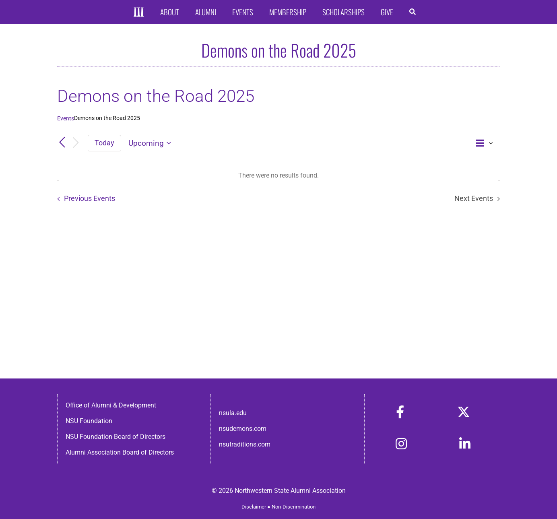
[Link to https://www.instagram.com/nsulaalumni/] (401, 443)
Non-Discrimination (294, 507)
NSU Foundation (89, 421)
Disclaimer (253, 507)
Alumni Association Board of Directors (120, 452)
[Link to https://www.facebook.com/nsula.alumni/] (400, 411)
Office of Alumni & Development (111, 405)
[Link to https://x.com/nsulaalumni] (463, 411)
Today (104, 143)
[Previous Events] (62, 143)
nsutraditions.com (244, 444)
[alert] (278, 175)
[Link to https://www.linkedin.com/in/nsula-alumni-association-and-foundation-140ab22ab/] (464, 443)
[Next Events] (75, 143)
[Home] (139, 12)
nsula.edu (233, 413)
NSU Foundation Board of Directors (115, 436)
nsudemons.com (242, 428)
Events (65, 118)
